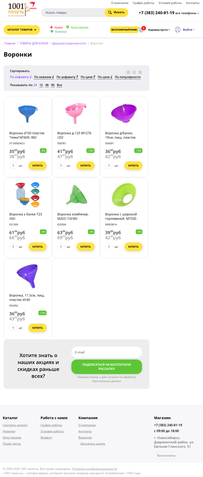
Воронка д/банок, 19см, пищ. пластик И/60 (120, 138)
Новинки (61, 31)
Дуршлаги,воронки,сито (69, 43)
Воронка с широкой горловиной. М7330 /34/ (121, 219)
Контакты (192, 3)
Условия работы (170, 3)
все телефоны (185, 13)
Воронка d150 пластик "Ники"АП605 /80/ (27, 136)
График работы (143, 3)
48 (47, 86)
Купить (37, 166)
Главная (9, 43)
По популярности (128, 78)
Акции (58, 27)
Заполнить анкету (92, 444)
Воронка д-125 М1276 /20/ (74, 136)
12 (41, 86)
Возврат (46, 438)
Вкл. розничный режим (124, 29)
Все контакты (166, 456)
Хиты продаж (79, 27)
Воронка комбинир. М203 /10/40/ (73, 217)
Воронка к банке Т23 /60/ (25, 217)
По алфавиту (67, 78)
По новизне (44, 78)
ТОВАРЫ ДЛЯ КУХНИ (33, 43)
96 (52, 86)
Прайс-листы (12, 444)
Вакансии (85, 438)
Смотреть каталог (15, 426)
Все (59, 86)
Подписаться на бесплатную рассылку (106, 367)
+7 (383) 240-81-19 (168, 425)
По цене (88, 78)
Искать (116, 12)
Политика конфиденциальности (94, 469)
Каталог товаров (19, 29)
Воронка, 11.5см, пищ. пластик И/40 (27, 298)
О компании (119, 3)
